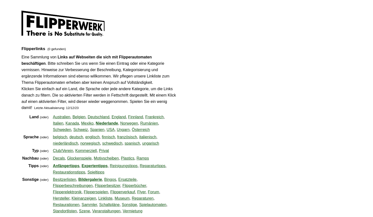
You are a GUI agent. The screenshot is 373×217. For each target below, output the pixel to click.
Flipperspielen (96, 192)
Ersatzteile (127, 179)
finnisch (108, 137)
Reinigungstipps (124, 166)
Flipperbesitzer (107, 186)
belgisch (60, 137)
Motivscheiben (106, 158)
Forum (153, 192)
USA (111, 130)
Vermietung (132, 211)
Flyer (141, 192)
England (119, 117)
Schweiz (80, 130)
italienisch (147, 137)
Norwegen (129, 123)
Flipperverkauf (122, 192)
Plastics (127, 158)
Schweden (62, 130)
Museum (122, 198)
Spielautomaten (152, 205)
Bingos (110, 179)
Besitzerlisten (64, 179)
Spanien (97, 130)
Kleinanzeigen (84, 198)
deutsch (76, 137)
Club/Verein (63, 151)
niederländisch (65, 143)
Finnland (135, 117)
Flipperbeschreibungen (73, 186)
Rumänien (149, 123)
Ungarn (123, 130)
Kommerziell (86, 151)
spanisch (132, 143)
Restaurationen (66, 205)
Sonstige (129, 205)
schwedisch (112, 143)
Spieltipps (95, 172)
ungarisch (150, 143)
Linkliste (105, 198)
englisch (92, 137)
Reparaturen (142, 198)
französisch (127, 137)
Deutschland (98, 117)
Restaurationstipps (69, 172)
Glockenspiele (79, 158)
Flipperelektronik (67, 192)
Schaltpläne (109, 205)
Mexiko (87, 123)
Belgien (79, 117)
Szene (84, 211)
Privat (104, 151)
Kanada (72, 123)
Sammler (89, 205)
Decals (59, 158)
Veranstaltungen (106, 211)
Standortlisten (65, 211)
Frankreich (154, 117)
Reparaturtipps (152, 166)
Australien (61, 117)
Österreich (141, 130)
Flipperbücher (134, 186)
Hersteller (61, 198)
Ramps (143, 158)
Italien (58, 123)
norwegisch (90, 143)
